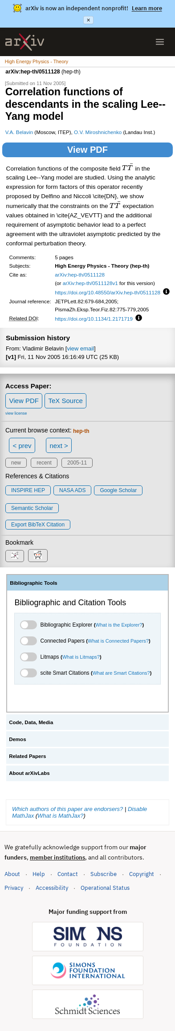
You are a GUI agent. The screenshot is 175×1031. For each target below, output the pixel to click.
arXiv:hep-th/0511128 (80, 274)
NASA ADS (72, 490)
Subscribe (103, 874)
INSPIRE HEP (28, 490)
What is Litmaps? (81, 657)
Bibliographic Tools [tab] (33, 583)
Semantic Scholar (32, 508)
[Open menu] (160, 42)
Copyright (141, 874)
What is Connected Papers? (118, 641)
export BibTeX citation (38, 525)
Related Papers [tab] (27, 756)
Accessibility (52, 888)
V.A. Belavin (19, 132)
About (12, 874)
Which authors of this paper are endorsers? (67, 809)
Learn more (147, 8)
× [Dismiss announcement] (88, 20)
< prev (22, 445)
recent (44, 463)
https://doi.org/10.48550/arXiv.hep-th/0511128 (107, 292)
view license (16, 413)
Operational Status (105, 887)
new (16, 463)
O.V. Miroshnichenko (98, 132)
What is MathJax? (60, 815)
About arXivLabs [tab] (29, 773)
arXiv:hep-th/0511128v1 (90, 283)
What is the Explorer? (118, 625)
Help (39, 874)
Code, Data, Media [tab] (31, 722)
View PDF (87, 150)
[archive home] (24, 42)
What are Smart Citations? (121, 673)
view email (80, 348)
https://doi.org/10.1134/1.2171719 (94, 319)
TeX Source (65, 400)
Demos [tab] (17, 739)
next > (58, 445)
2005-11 (77, 463)
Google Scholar (118, 490)
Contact (67, 874)
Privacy (13, 888)
